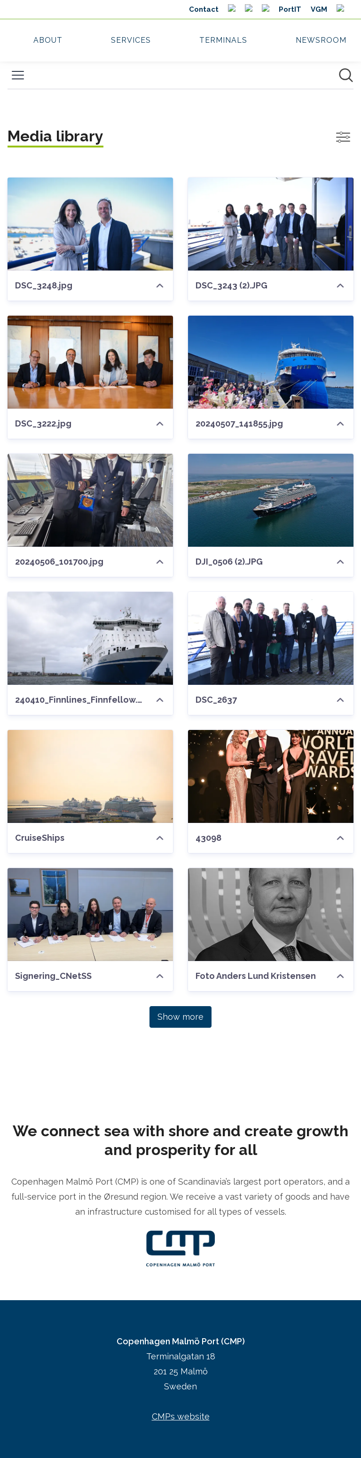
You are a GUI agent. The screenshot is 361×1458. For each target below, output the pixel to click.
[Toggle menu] (18, 75)
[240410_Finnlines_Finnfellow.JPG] (90, 638)
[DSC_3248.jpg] (90, 224)
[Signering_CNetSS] (90, 914)
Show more (180, 1017)
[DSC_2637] (270, 638)
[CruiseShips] (90, 776)
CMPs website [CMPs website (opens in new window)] (181, 1416)
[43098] (270, 776)
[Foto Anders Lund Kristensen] (270, 914)
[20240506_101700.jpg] (90, 500)
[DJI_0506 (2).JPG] (270, 500)
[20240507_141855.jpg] (270, 362)
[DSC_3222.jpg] (90, 362)
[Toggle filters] (343, 137)
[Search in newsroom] (345, 75)
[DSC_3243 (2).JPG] (270, 224)
